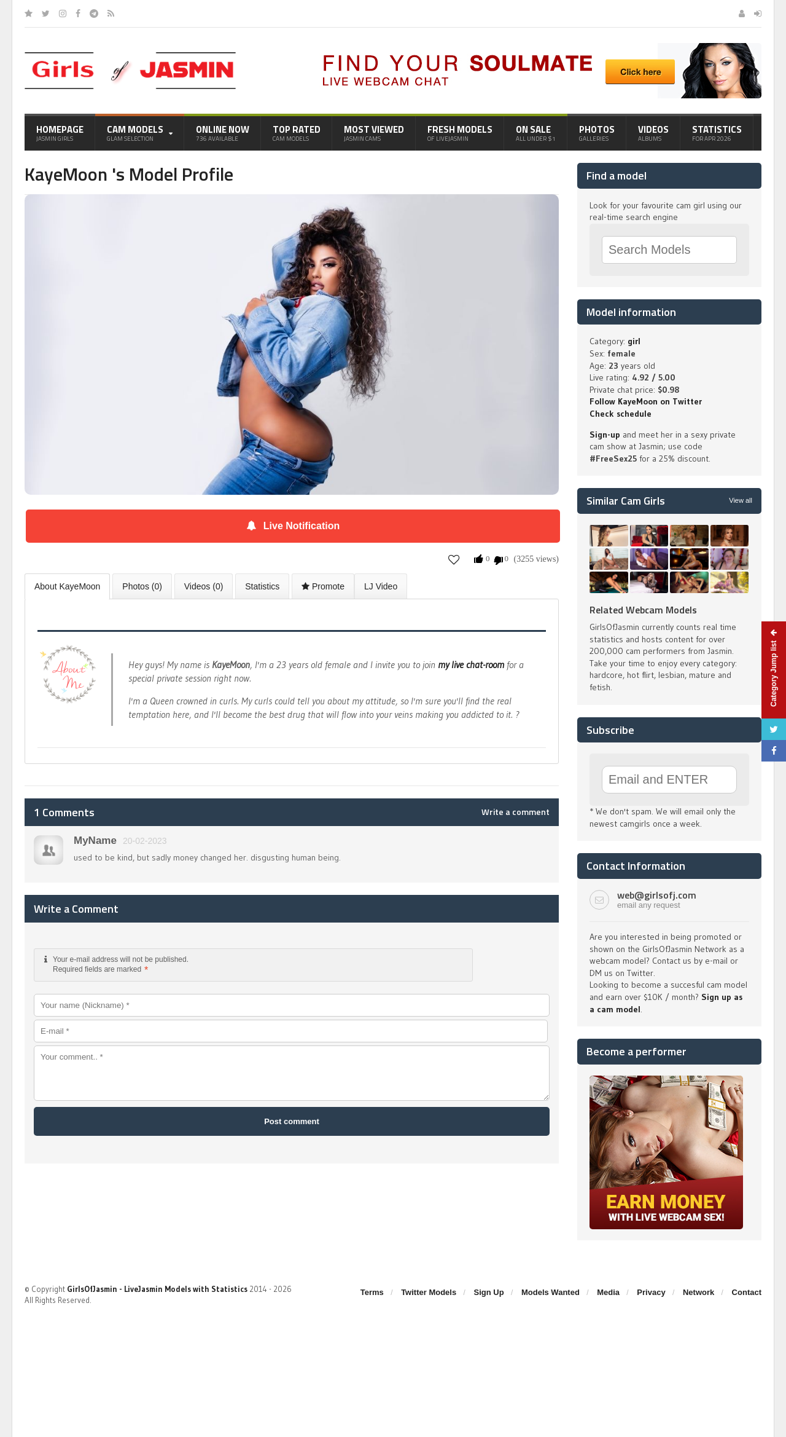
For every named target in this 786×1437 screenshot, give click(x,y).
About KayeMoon (67, 586)
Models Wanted (550, 1292)
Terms (372, 1292)
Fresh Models (459, 132)
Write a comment (515, 812)
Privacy (651, 1292)
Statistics (717, 132)
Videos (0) (204, 586)
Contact (746, 1292)
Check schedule (621, 413)
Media (608, 1292)
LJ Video (380, 586)
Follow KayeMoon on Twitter (646, 401)
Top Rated (297, 132)
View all (740, 500)
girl (634, 341)
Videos (653, 132)
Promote (323, 586)
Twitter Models (428, 1292)
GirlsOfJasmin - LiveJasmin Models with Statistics (157, 1289)
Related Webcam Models (643, 609)
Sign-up (605, 434)
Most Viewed (374, 132)
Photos (597, 132)
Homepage (60, 132)
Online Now (222, 132)
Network (698, 1292)
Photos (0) (142, 586)
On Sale (536, 132)
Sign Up (489, 1292)
